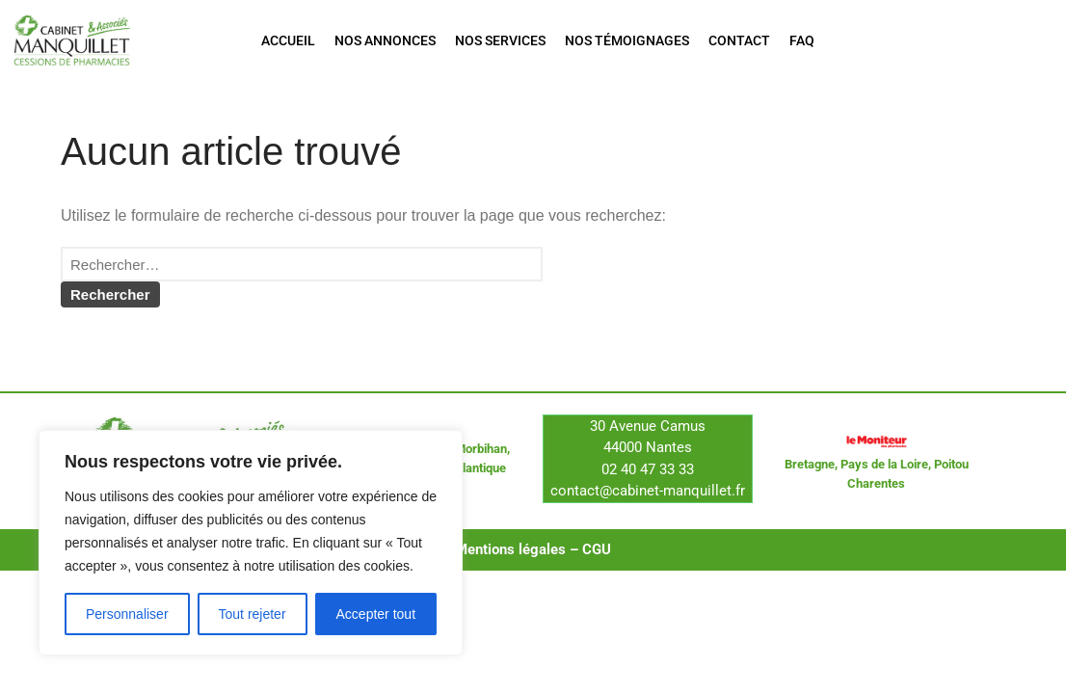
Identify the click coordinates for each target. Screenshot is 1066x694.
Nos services (500, 40)
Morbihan (481, 466)
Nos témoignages (627, 40)
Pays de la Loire (884, 480)
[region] (251, 542)
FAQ (801, 40)
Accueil (288, 40)
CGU (596, 565)
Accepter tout (376, 614)
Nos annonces (385, 40)
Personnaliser (127, 614)
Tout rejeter (252, 614)
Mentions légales (510, 565)
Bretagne (810, 480)
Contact (739, 40)
